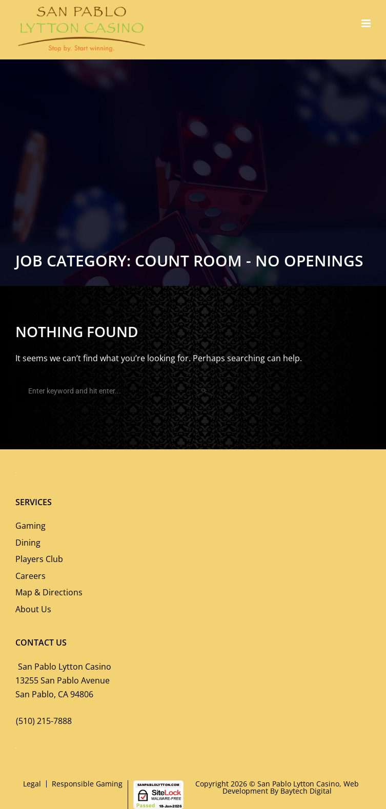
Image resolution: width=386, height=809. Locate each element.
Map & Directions (49, 592)
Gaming (30, 525)
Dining (27, 542)
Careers (30, 576)
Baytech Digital (306, 791)
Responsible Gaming (87, 784)
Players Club (39, 559)
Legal (32, 784)
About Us (33, 609)
